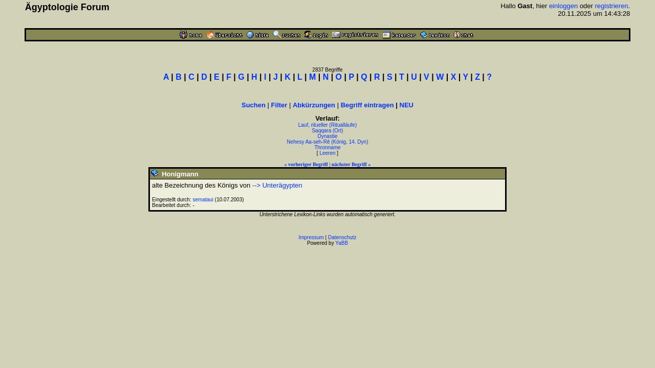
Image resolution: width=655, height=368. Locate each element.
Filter (279, 105)
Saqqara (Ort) (327, 130)
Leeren (327, 153)
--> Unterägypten (277, 185)
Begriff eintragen (367, 105)
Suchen (254, 105)
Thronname (327, 147)
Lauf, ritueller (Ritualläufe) (327, 125)
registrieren (611, 6)
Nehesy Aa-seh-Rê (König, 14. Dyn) (327, 142)
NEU (406, 105)
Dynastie (328, 136)
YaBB (341, 243)
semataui (203, 199)
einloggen (563, 6)
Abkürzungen (314, 105)
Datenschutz (342, 237)
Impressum (310, 237)
